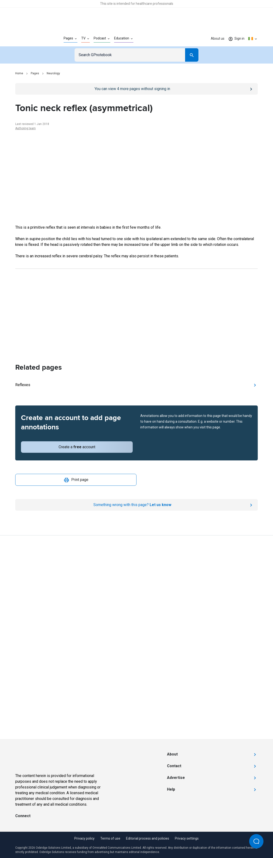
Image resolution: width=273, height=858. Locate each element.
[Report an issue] (136, 505)
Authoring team (25, 128)
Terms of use (110, 838)
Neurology (53, 73)
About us (217, 38)
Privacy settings (187, 838)
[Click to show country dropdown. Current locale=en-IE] (253, 38)
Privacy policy (84, 838)
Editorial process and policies (147, 838)
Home (19, 73)
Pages (35, 73)
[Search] (191, 55)
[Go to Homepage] (31, 38)
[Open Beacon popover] (256, 841)
